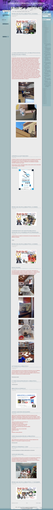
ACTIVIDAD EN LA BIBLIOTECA (20, 366)
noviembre (45, 29)
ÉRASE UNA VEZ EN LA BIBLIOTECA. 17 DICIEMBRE (26, 482)
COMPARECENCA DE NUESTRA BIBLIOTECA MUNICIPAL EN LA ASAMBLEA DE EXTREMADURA (25, 231)
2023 (44, 25)
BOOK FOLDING (16, 267)
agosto (45, 33)
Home (13, 11)
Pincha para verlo (15, 384)
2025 (44, 22)
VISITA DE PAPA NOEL (18, 454)
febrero (45, 41)
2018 (44, 92)
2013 (44, 99)
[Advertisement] (19, 45)
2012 (44, 100)
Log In (28, 11)
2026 (44, 21)
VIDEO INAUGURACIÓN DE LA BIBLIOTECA (23, 436)
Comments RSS (19, 11)
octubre (45, 30)
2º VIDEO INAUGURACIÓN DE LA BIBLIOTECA (24, 381)
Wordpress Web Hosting (24, 508)
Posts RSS (23, 11)
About (15, 11)
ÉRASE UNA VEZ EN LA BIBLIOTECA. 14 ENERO (25, 244)
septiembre (45, 31)
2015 (44, 96)
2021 (44, 88)
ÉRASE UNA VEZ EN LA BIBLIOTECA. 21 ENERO (25, 207)
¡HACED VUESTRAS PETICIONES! (21, 412)
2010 (44, 103)
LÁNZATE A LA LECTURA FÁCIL (20, 156)
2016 (44, 95)
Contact (26, 11)
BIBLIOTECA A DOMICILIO (19, 388)
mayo (45, 37)
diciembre (45, 27)
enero (45, 42)
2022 (44, 26)
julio (45, 34)
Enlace (13, 240)
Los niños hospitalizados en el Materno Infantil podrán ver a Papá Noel (23, 450)
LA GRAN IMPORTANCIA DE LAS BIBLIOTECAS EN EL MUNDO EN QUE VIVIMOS (26, 53)
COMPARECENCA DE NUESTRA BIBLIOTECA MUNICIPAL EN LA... (47, 59)
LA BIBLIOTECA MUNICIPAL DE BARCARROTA (26, 3)
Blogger (36, 507)
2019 (44, 91)
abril (45, 38)
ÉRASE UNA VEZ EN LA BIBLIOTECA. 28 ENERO (25, 13)
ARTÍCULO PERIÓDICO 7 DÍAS (20, 446)
